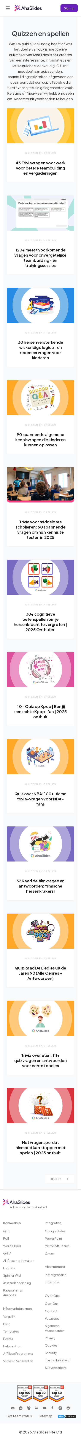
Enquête (9, 1268)
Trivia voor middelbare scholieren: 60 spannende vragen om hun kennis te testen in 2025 (40, 529)
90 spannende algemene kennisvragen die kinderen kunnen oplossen (40, 439)
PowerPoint (53, 1238)
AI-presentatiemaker (18, 1260)
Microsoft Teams (57, 1246)
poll (6, 1238)
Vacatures (52, 1318)
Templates (11, 1331)
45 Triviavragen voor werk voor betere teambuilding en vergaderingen (40, 168)
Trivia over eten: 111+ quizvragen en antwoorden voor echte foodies (40, 1060)
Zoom (49, 1253)
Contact (51, 1311)
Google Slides (55, 1231)
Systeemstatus (19, 1416)
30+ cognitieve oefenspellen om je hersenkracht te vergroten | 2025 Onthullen (40, 622)
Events (8, 1339)
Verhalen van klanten (18, 1361)
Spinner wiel (12, 1275)
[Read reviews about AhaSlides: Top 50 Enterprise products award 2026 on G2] (56, 1394)
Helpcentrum (12, 1346)
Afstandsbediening (17, 1283)
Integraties (53, 1223)
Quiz (6, 1231)
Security (51, 1353)
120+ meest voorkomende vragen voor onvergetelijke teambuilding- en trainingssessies (40, 257)
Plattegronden (56, 1275)
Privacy (50, 1338)
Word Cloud (12, 1246)
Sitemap (45, 1416)
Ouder (59, 1178)
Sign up (69, 8)
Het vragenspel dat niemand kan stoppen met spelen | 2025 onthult (41, 1147)
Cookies (51, 1345)
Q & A (7, 1253)
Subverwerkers (56, 1368)
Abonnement (55, 1266)
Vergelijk (9, 1316)
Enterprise (52, 1282)
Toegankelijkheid (57, 1360)
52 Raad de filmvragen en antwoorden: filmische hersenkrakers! (40, 886)
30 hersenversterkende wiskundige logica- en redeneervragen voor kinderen (40, 350)
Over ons (52, 1303)
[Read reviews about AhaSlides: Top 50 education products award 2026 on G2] (40, 1394)
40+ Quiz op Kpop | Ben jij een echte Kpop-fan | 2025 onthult (40, 711)
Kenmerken (12, 1223)
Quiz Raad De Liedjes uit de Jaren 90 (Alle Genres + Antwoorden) (40, 973)
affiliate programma (18, 1353)
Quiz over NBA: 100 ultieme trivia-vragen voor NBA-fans (40, 798)
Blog (6, 1324)
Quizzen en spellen (40, 153)
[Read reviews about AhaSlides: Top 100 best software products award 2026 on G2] (24, 1394)
